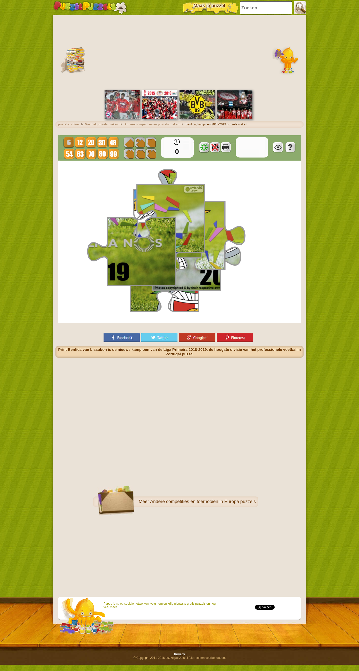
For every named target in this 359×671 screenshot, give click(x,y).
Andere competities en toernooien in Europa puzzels (203, 501)
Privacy (179, 654)
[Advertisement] (179, 51)
